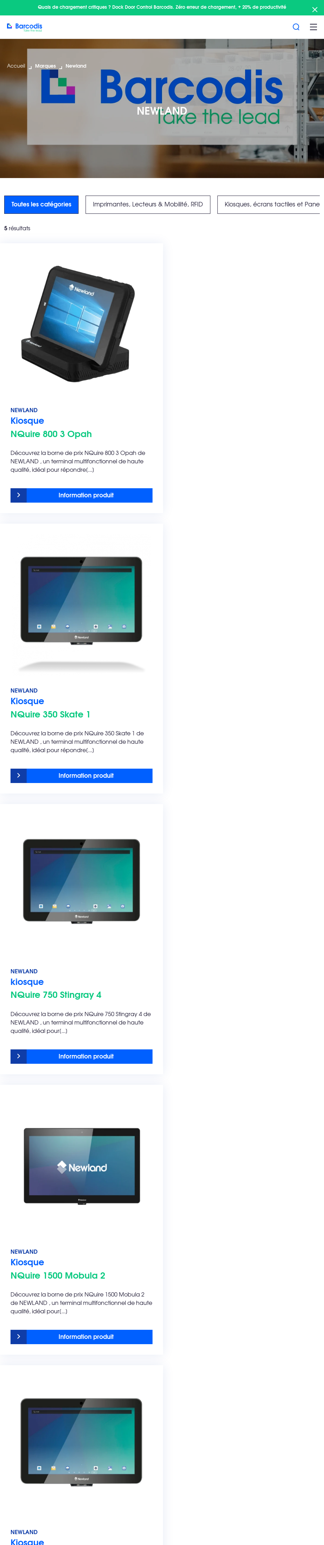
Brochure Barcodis (30, 1304)
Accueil (16, 66)
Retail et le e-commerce (226, 1266)
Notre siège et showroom (133, 1412)
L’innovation (116, 1367)
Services (112, 1214)
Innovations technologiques (42, 1278)
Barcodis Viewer (121, 1465)
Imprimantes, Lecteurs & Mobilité (37, 1237)
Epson (202, 1392)
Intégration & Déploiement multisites (135, 1270)
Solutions (19, 1214)
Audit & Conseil (120, 1241)
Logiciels (18, 1253)
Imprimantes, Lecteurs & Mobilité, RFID (148, 204)
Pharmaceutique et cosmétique (220, 1250)
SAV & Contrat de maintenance (123, 1225)
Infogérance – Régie (127, 1285)
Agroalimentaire (215, 1221)
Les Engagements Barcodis (43, 1334)
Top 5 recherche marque (228, 1334)
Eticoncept (209, 1354)
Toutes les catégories (41, 204)
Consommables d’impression (43, 1266)
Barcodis (112, 1334)
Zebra (202, 1367)
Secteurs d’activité (220, 1214)
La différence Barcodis (129, 1354)
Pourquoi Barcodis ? (126, 1342)
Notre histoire (118, 1399)
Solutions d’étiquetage (35, 1221)
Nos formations (120, 1253)
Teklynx (203, 1379)
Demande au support (128, 1452)
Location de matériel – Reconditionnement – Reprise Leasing (138, 1305)
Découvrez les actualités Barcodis (132, 1383)
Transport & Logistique (222, 1234)
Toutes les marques (31, 1291)
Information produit (82, 489)
